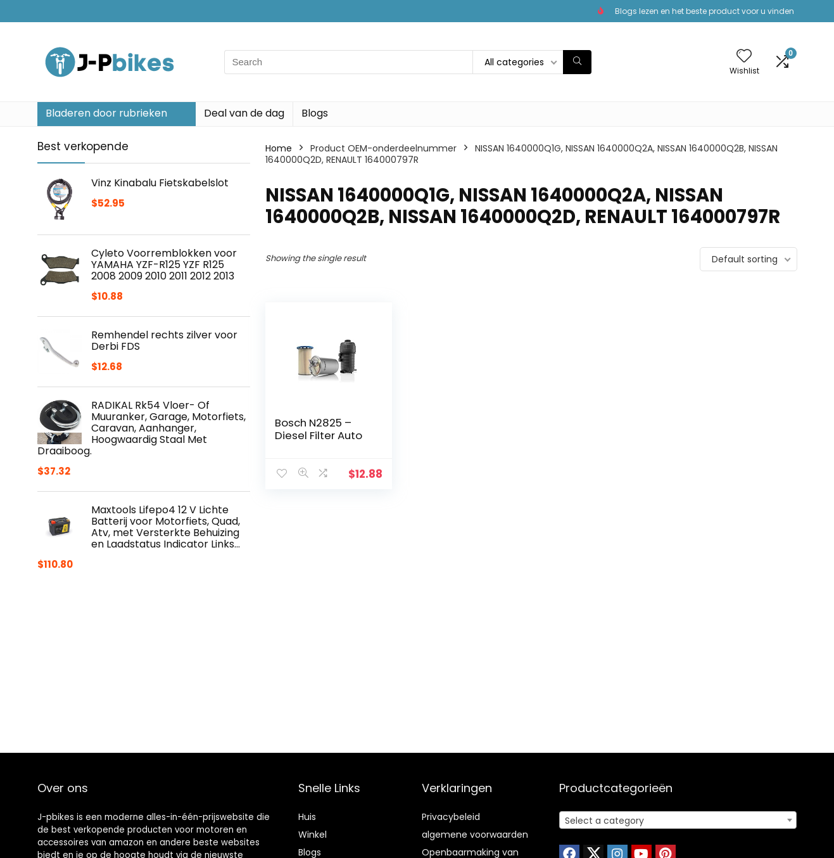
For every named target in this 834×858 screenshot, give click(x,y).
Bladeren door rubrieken (106, 113)
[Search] (577, 62)
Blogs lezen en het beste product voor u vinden (704, 11)
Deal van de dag (244, 113)
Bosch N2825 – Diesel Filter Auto (318, 429)
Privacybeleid (451, 816)
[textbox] (678, 820)
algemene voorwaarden (475, 834)
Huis (307, 816)
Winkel (312, 834)
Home (278, 148)
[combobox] (678, 820)
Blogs (314, 113)
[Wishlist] (744, 56)
